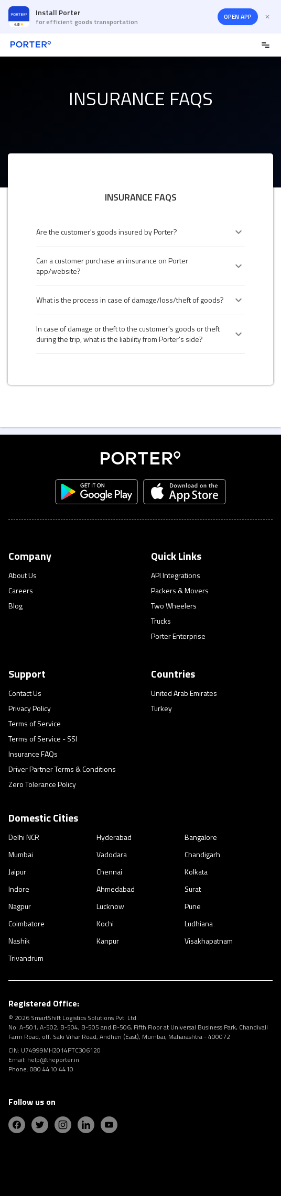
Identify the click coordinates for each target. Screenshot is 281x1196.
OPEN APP (238, 16)
